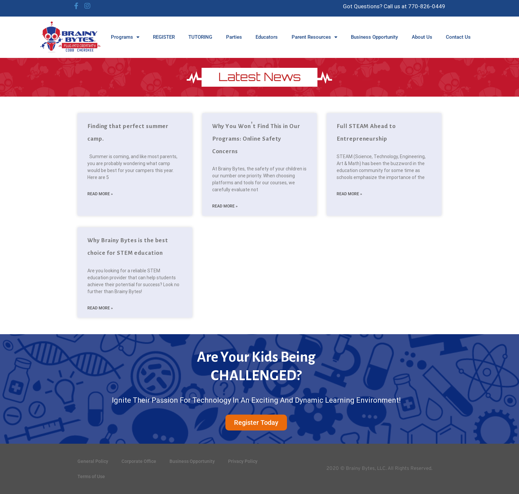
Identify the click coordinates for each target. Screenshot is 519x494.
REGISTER (164, 37)
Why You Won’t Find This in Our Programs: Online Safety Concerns (256, 138)
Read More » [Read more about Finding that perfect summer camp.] (100, 194)
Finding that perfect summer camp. (127, 132)
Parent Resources (314, 37)
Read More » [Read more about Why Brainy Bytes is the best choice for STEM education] (100, 308)
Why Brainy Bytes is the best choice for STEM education (127, 246)
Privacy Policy (243, 461)
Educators (267, 37)
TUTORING (200, 37)
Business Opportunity (374, 37)
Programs (125, 37)
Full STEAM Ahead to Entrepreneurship (366, 132)
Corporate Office (138, 461)
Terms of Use (91, 476)
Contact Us (458, 37)
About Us (422, 37)
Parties (234, 37)
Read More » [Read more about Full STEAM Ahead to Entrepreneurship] (349, 194)
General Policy (92, 461)
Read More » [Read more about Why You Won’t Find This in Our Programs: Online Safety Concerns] (225, 206)
